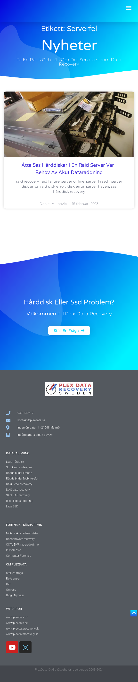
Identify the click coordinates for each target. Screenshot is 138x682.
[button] (128, 7)
